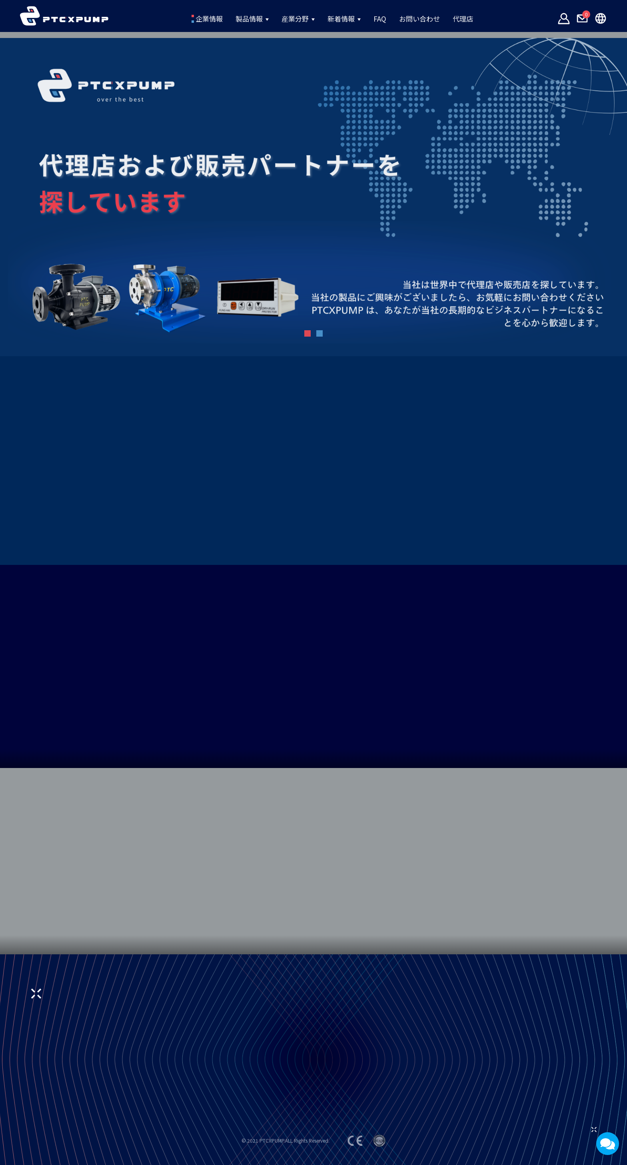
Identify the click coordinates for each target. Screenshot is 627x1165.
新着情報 (343, 19)
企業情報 (175, 19)
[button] (308, 333)
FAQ (390, 19)
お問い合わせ (440, 19)
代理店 (496, 19)
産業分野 (286, 19)
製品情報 (229, 19)
